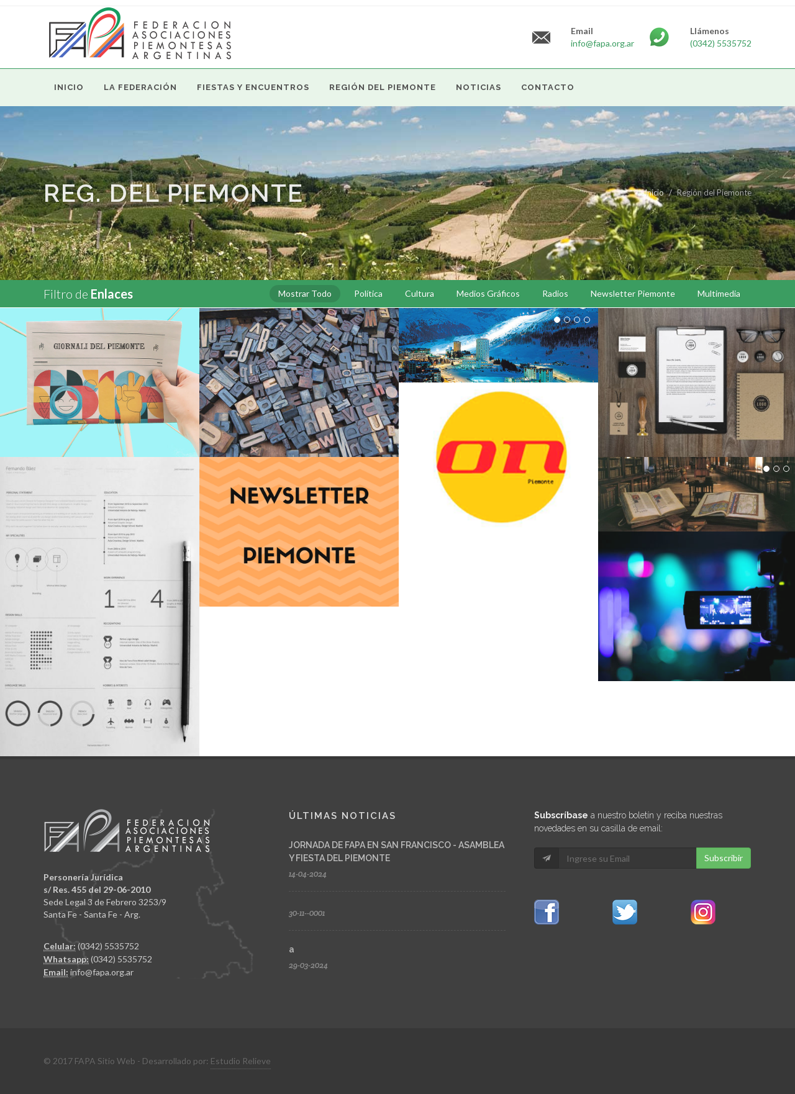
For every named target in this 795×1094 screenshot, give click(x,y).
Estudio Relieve (241, 1061)
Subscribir (723, 857)
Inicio (654, 192)
